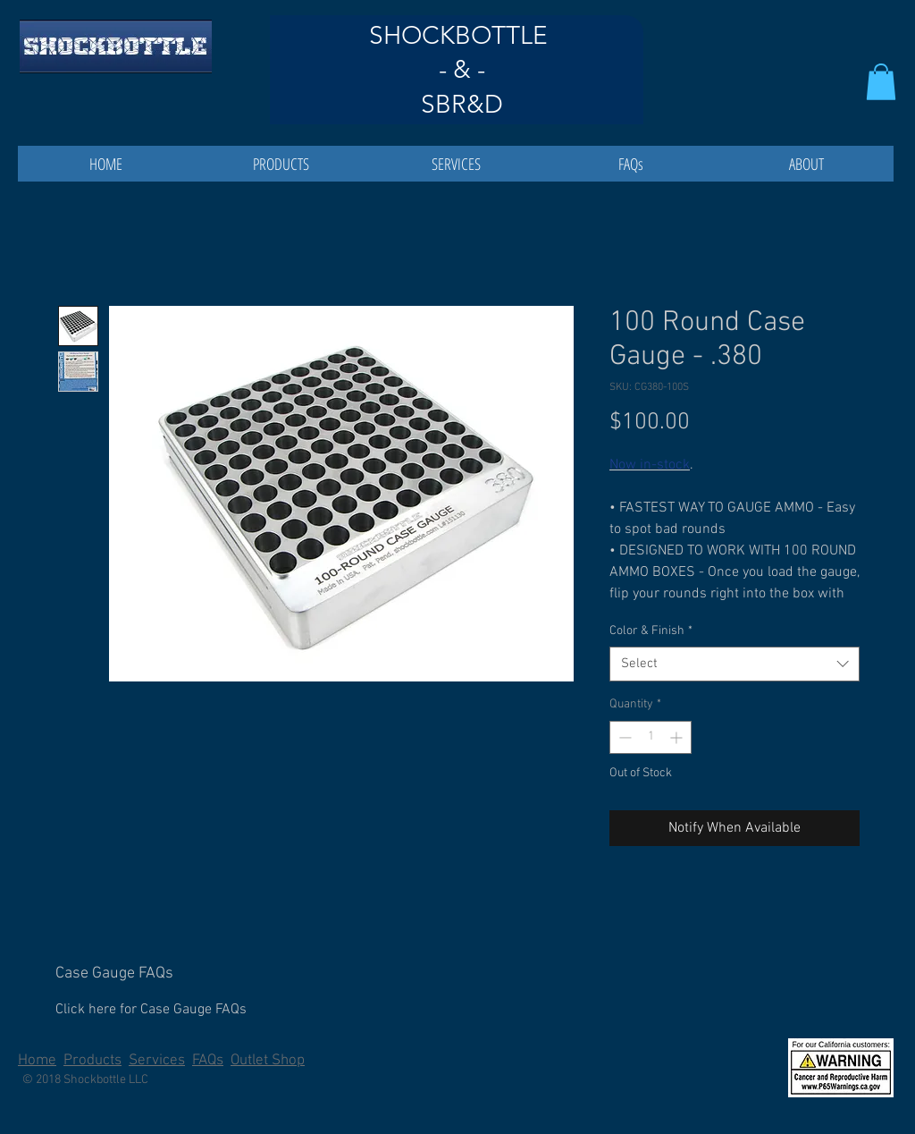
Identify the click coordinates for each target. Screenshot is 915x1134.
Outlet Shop (268, 1061)
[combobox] (734, 664)
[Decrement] (623, 737)
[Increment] (678, 737)
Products (92, 1061)
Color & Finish (651, 631)
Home (37, 1061)
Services (157, 1061)
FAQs (207, 1061)
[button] (881, 81)
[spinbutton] (650, 737)
